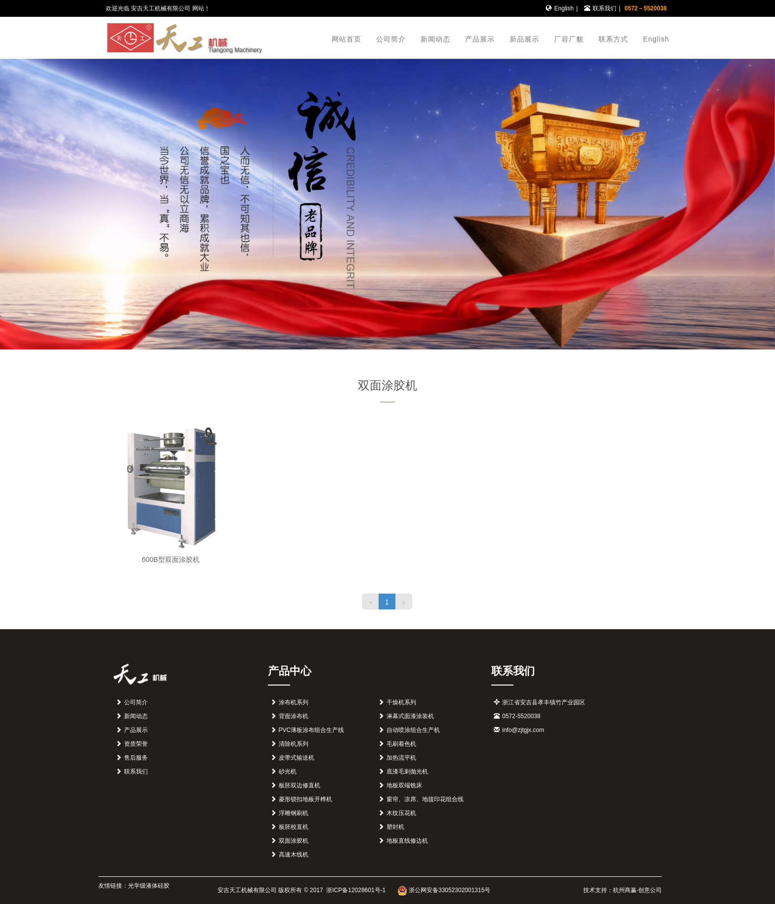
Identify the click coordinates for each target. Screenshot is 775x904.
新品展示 (524, 39)
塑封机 (395, 826)
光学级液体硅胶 (149, 885)
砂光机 (288, 771)
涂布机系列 (293, 702)
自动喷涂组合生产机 (413, 730)
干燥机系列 (401, 702)
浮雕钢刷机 (293, 813)
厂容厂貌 (569, 39)
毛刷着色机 (401, 743)
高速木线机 (293, 854)
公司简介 (391, 39)
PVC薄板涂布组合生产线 (311, 730)
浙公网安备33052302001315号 (444, 890)
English (563, 8)
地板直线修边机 (407, 840)
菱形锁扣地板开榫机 (305, 799)
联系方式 (613, 39)
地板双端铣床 (404, 785)
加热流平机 (401, 757)
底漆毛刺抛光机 (407, 771)
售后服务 (136, 757)
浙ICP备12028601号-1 (355, 890)
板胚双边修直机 (299, 785)
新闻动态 (435, 39)
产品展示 (480, 39)
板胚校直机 (293, 826)
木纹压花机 (401, 813)
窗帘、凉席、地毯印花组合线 (425, 799)
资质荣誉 (136, 743)
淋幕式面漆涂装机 (410, 716)
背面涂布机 (293, 716)
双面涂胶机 (293, 840)
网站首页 (346, 39)
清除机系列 (293, 743)
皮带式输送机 (296, 757)
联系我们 (604, 8)
